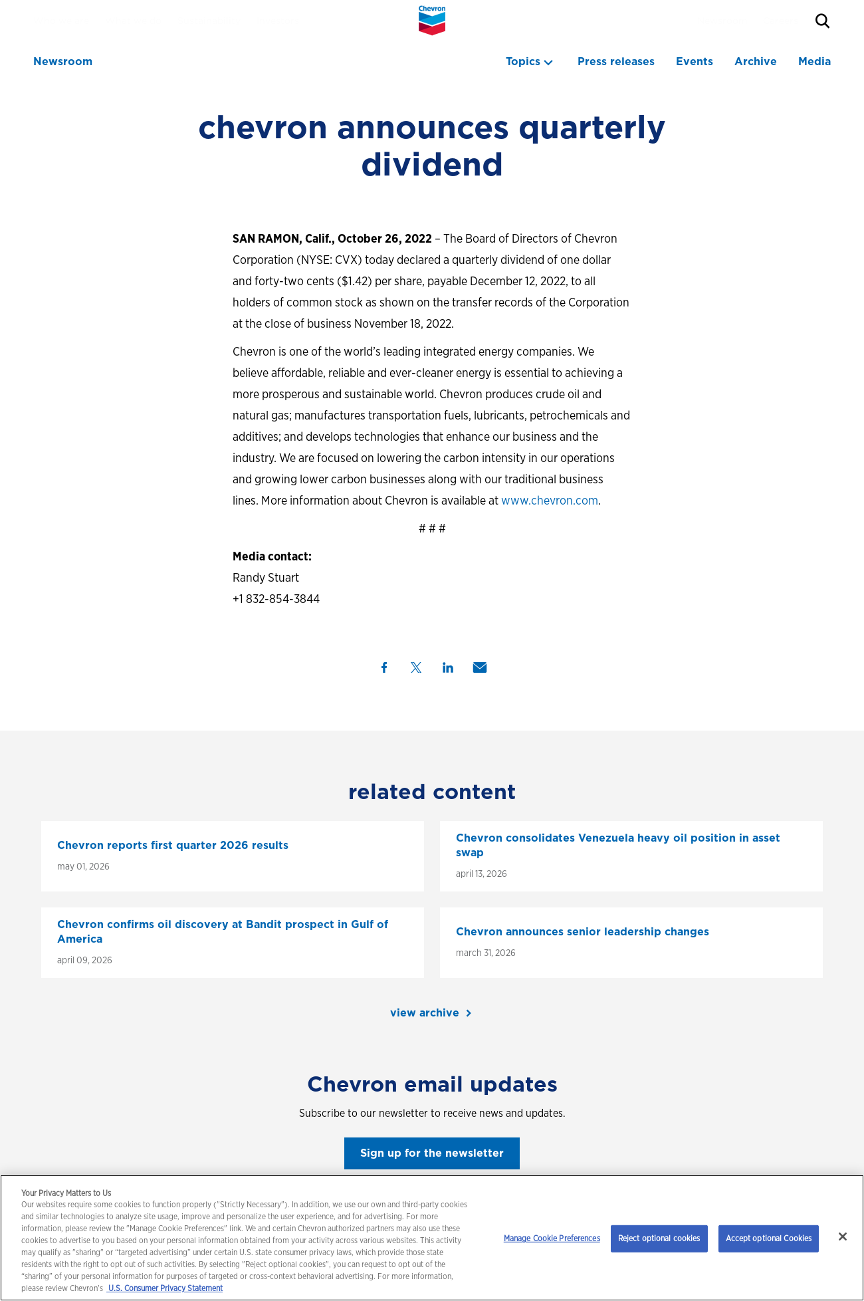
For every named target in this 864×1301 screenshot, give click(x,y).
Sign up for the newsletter (432, 1153)
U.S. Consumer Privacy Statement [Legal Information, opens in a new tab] (164, 1288)
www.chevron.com (549, 500)
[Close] (842, 1236)
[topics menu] (531, 62)
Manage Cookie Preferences (552, 1238)
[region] (432, 1238)
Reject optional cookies (659, 1238)
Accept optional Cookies (769, 1238)
